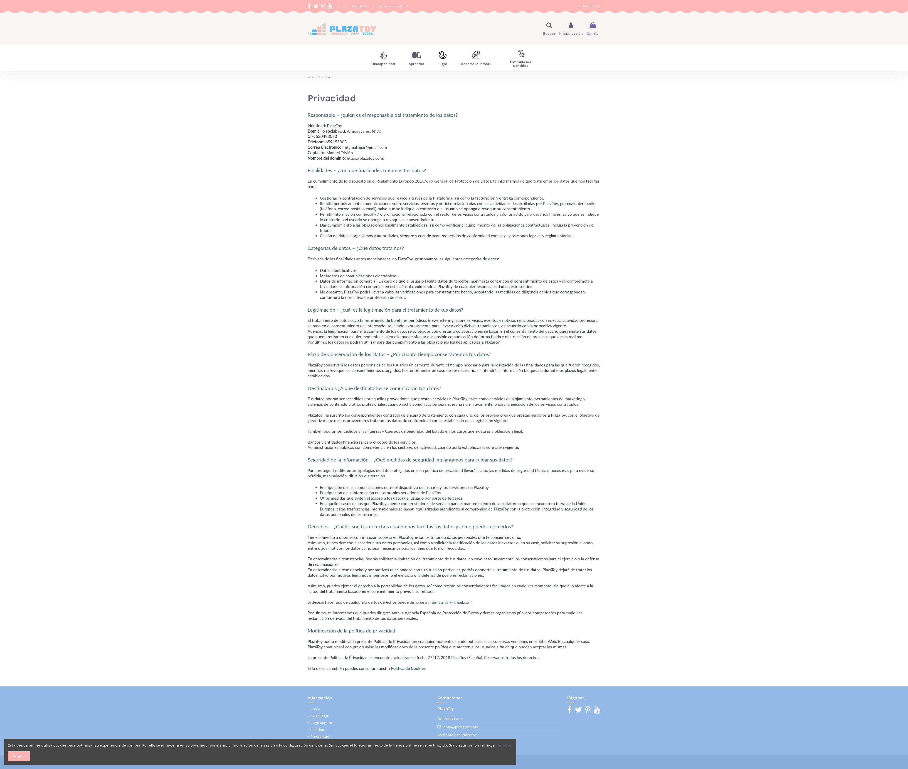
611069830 (452, 718)
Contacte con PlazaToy (457, 734)
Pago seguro (321, 722)
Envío (342, 6)
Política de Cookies (408, 668)
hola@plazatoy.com (461, 727)
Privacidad (319, 736)
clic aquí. (504, 745)
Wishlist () (589, 6)
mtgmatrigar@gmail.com (449, 602)
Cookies (317, 729)
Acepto (19, 756)
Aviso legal (360, 6)
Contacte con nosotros (390, 6)
